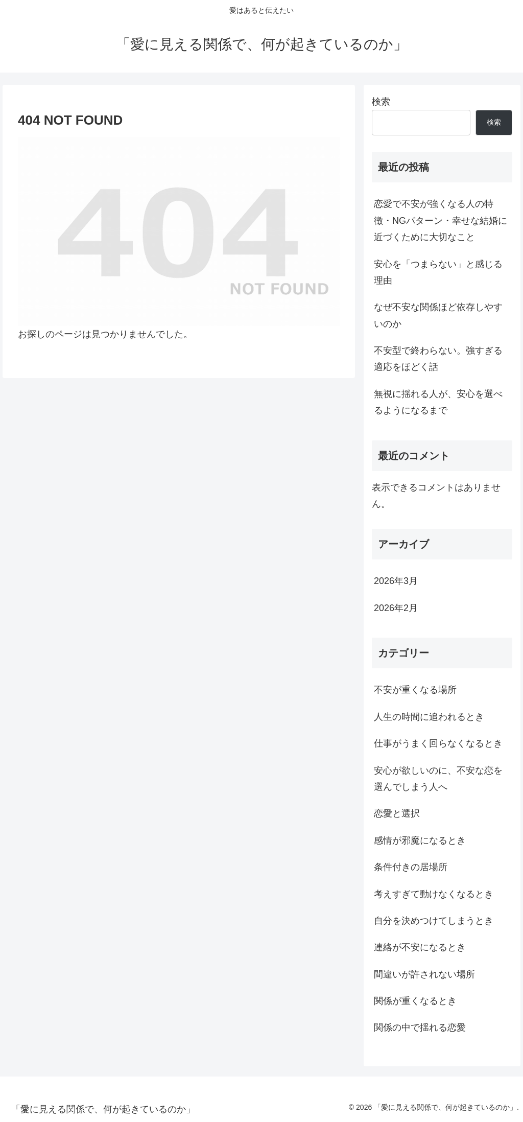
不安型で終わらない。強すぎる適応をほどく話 (438, 358)
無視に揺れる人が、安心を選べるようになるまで (438, 402)
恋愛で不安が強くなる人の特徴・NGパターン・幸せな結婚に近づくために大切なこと (440, 220)
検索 (381, 102)
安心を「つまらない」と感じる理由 (438, 272)
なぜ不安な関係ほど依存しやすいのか (438, 315)
